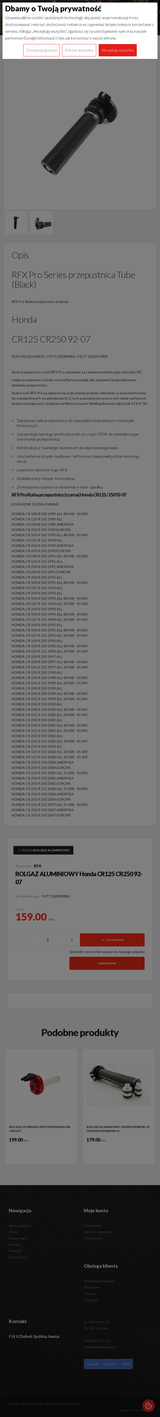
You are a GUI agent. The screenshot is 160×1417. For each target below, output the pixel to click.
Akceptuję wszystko (117, 50)
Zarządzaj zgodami (41, 50)
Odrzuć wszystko (79, 50)
